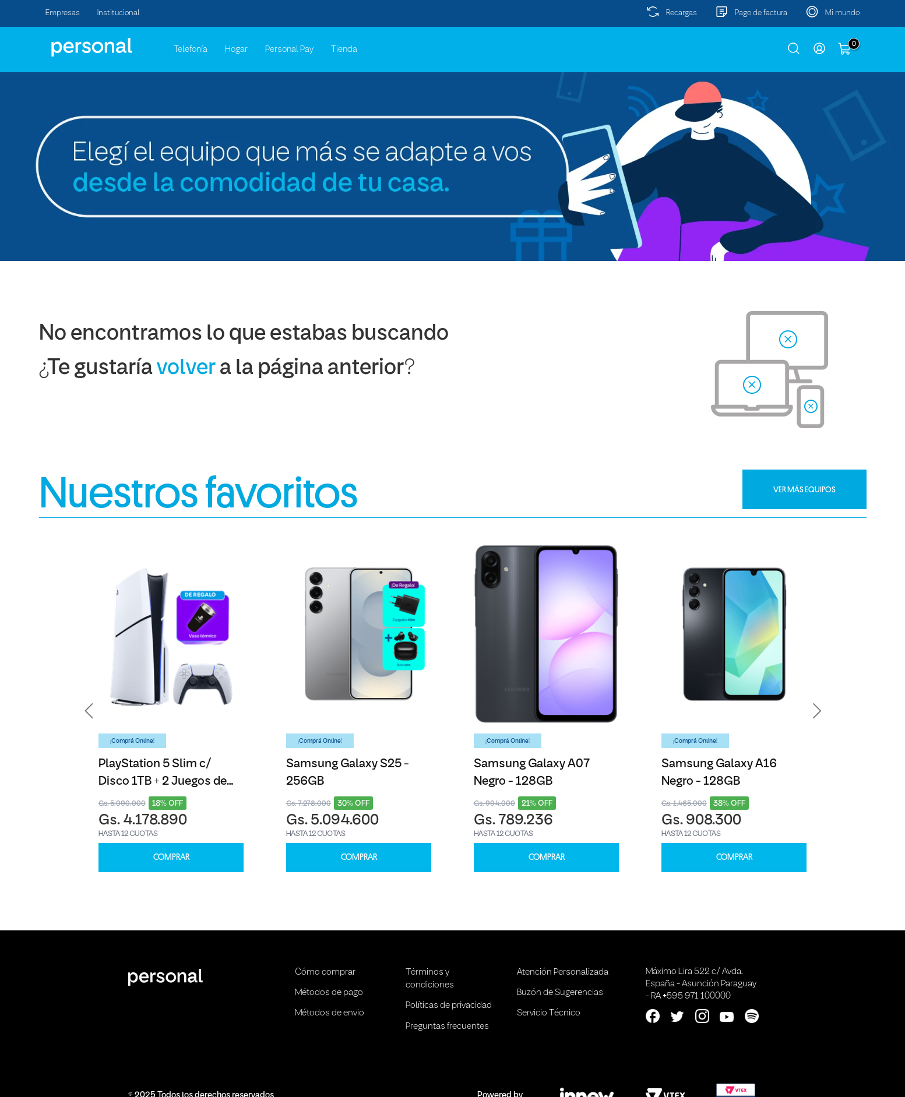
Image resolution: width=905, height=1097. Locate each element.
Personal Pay (289, 49)
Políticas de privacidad (449, 1005)
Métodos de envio (329, 1013)
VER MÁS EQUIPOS (804, 489)
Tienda (344, 49)
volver (186, 368)
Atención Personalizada (562, 972)
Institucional (118, 13)
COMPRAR (171, 857)
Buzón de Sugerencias (560, 993)
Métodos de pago (329, 993)
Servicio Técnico (548, 1013)
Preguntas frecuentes (447, 1026)
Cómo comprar (325, 972)
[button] (89, 711)
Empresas (62, 13)
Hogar (236, 49)
